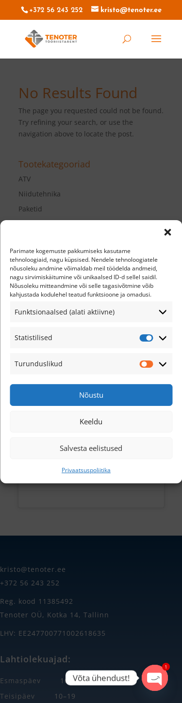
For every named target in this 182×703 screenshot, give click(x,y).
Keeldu (91, 421)
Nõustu (91, 395)
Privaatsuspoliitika (86, 470)
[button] (167, 232)
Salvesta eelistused (91, 448)
